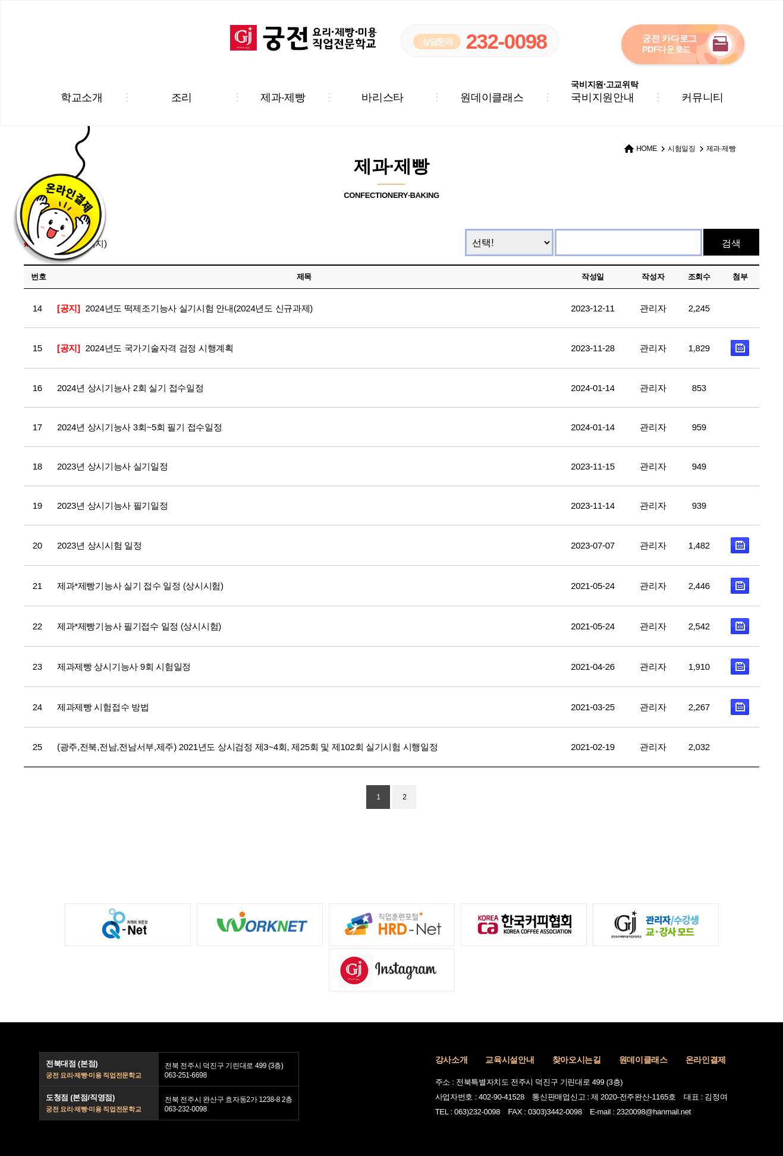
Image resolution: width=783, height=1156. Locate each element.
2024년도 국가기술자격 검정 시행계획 (145, 348)
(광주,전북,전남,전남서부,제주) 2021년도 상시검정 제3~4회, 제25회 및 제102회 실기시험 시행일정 (247, 747)
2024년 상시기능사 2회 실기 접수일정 (130, 388)
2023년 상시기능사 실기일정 (112, 466)
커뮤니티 (702, 97)
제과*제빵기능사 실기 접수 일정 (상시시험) (140, 586)
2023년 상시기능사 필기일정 (112, 505)
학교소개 (82, 97)
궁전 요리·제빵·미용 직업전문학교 (304, 37)
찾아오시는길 (576, 1059)
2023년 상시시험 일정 (99, 545)
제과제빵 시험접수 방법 (103, 707)
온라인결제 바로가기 (58, 208)
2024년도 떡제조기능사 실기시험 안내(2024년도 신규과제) (185, 308)
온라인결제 (705, 1059)
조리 (181, 97)
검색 (731, 243)
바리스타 (382, 97)
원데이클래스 (491, 97)
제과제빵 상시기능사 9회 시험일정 (124, 667)
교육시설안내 (509, 1059)
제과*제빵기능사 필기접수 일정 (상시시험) (139, 626)
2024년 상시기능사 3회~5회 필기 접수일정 (139, 427)
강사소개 (451, 1059)
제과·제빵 (282, 97)
